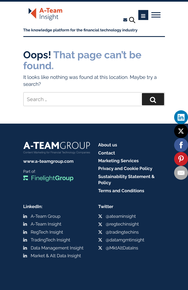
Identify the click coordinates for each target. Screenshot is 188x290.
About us (107, 145)
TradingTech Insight (50, 239)
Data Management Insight (57, 248)
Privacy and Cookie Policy (125, 168)
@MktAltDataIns (122, 248)
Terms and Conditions (121, 190)
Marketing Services (118, 160)
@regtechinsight (122, 224)
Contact (106, 153)
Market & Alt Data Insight (56, 255)
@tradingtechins (122, 232)
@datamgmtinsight (125, 239)
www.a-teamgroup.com (48, 161)
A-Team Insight (46, 224)
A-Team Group (46, 216)
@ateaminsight (121, 216)
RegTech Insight (47, 232)
